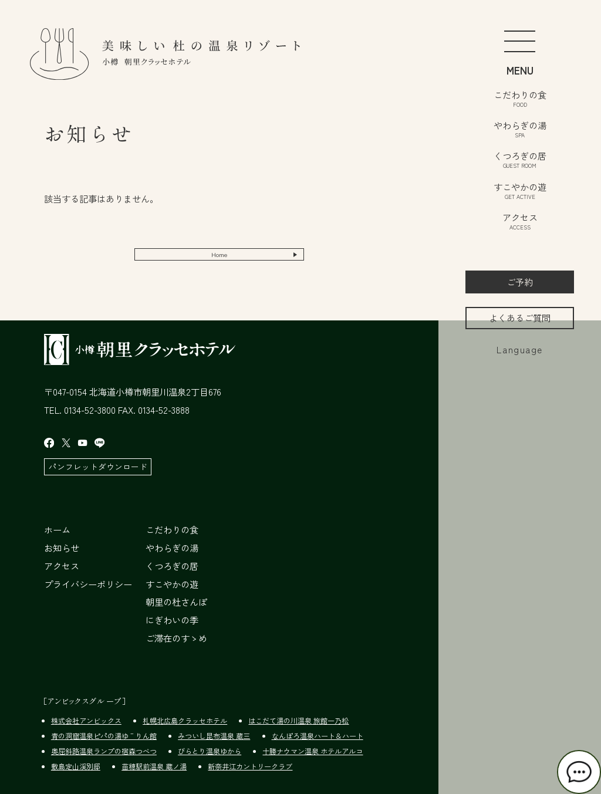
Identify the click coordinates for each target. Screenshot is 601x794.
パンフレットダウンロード (98, 466)
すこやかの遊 (520, 190)
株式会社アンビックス (86, 720)
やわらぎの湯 (520, 128)
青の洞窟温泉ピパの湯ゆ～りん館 (104, 736)
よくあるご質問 (520, 317)
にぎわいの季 (172, 619)
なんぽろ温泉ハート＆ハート (317, 736)
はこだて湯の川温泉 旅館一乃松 (298, 720)
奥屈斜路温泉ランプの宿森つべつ (104, 751)
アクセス (520, 220)
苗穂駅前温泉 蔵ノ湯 (154, 766)
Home (219, 256)
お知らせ (61, 547)
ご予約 (520, 281)
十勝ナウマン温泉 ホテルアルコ (312, 751)
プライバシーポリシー (88, 583)
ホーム (57, 529)
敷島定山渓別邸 (75, 766)
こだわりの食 (520, 97)
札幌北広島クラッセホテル (185, 720)
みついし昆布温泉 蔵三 (214, 736)
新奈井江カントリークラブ (250, 766)
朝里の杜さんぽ (176, 601)
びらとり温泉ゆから (209, 751)
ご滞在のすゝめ (176, 637)
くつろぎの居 (520, 158)
